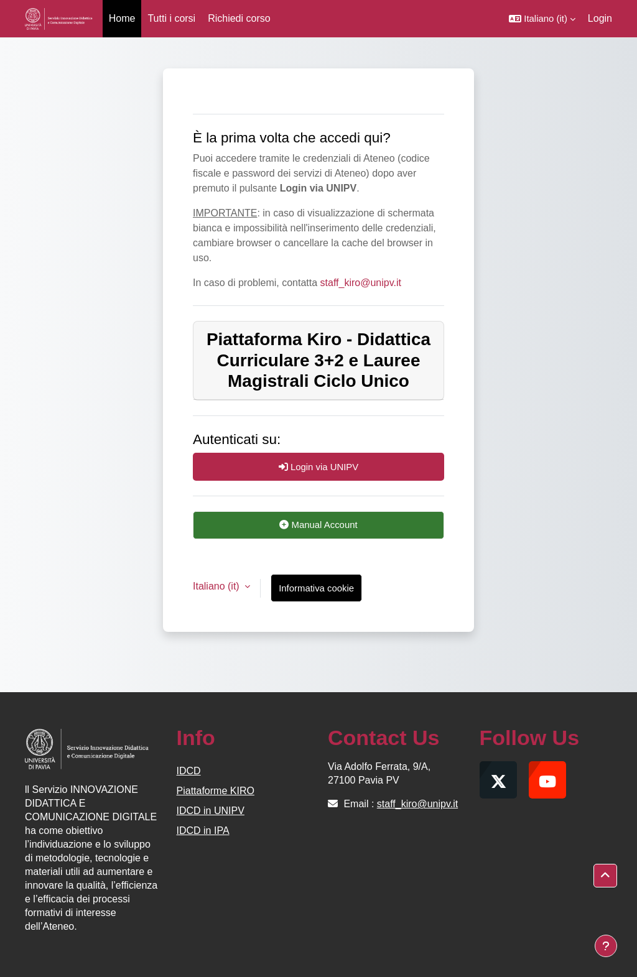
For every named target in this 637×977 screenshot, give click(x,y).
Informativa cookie (316, 588)
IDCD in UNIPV (210, 810)
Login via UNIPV (319, 466)
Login (600, 18)
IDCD (189, 771)
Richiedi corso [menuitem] (239, 18)
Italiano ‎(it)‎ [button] (217, 586)
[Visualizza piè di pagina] (606, 946)
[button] (542, 18)
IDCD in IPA (203, 830)
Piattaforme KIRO (215, 790)
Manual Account (318, 524)
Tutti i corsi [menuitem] (171, 18)
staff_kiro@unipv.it (360, 282)
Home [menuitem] (122, 18)
